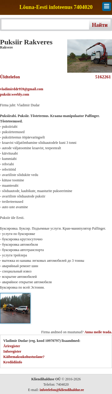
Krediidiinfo (12, 362)
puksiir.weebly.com (14, 94)
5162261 (102, 76)
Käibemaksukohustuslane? (24, 357)
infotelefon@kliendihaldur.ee (62, 390)
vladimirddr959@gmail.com (21, 89)
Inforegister (12, 351)
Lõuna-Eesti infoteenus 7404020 (56, 7)
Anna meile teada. (98, 332)
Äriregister (11, 346)
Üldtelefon (10, 76)
